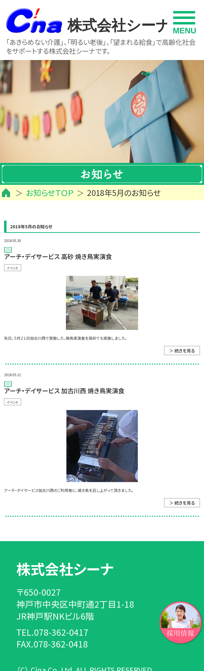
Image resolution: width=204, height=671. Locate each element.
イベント (13, 268)
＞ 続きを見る (182, 350)
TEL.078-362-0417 (52, 632)
